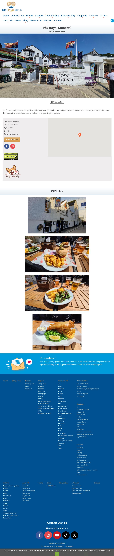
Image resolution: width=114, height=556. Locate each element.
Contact (58, 20)
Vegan (60, 448)
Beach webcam (77, 488)
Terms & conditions (47, 546)
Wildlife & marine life (44, 413)
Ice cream (61, 423)
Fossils (40, 396)
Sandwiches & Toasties (65, 435)
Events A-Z (28, 389)
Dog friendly (80, 396)
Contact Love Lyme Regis (57, 543)
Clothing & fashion (82, 419)
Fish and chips (62, 406)
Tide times (25, 500)
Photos (5, 488)
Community (26, 493)
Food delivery (62, 408)
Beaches (41, 389)
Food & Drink (52, 16)
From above (7, 495)
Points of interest (43, 403)
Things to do (42, 384)
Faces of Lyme (7, 518)
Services (93, 16)
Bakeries (61, 389)
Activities (41, 386)
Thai (59, 445)
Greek (60, 416)
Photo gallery (57, 102)
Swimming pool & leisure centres (87, 470)
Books (79, 417)
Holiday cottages (82, 386)
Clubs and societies (28, 491)
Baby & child (80, 412)
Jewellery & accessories (84, 432)
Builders (79, 450)
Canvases (51, 485)
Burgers (60, 394)
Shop (25, 21)
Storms (5, 503)
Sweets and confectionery (85, 434)
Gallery (104, 16)
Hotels (79, 391)
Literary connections (44, 401)
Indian (60, 426)
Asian (60, 386)
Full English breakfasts (65, 413)
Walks (40, 411)
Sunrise (5, 505)
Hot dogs (61, 421)
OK (57, 554)
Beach (5, 493)
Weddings (80, 447)
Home (6, 16)
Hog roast (61, 418)
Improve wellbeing (82, 465)
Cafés (60, 396)
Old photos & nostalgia (10, 515)
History (40, 398)
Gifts (78, 427)
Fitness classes (81, 460)
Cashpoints (26, 488)
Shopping (82, 16)
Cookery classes (82, 455)
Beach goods (81, 414)
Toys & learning (81, 437)
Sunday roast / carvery (65, 440)
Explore (39, 16)
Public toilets (26, 498)
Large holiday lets (82, 394)
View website (12, 139)
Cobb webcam (76, 486)
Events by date (29, 384)
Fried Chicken (62, 411)
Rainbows (6, 500)
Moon (5, 498)
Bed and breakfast (82, 384)
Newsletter (36, 20)
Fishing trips (42, 394)
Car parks (25, 486)
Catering (79, 452)
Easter (27, 386)
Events (29, 16)
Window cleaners (82, 475)
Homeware (80, 429)
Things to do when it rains (46, 408)
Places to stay (68, 16)
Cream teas (62, 401)
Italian (60, 428)
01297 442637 (12, 134)
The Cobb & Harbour (10, 513)
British (60, 391)
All (59, 384)
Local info (8, 21)
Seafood (61, 438)
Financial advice (82, 457)
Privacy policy (58, 546)
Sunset (5, 508)
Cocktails (61, 398)
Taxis (78, 472)
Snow (5, 510)
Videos (5, 491)
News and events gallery (11, 486)
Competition (17, 16)
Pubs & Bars (62, 433)
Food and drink (81, 422)
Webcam (48, 21)
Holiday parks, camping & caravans (88, 389)
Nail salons (80, 467)
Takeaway (61, 443)
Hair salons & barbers (84, 462)
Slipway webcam (77, 493)
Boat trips (41, 391)
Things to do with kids (45, 406)
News (18, 20)
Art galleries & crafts (83, 409)
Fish (59, 403)
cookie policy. (106, 550)
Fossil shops (80, 424)
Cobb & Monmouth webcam (81, 491)
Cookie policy (68, 546)
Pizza (60, 431)
